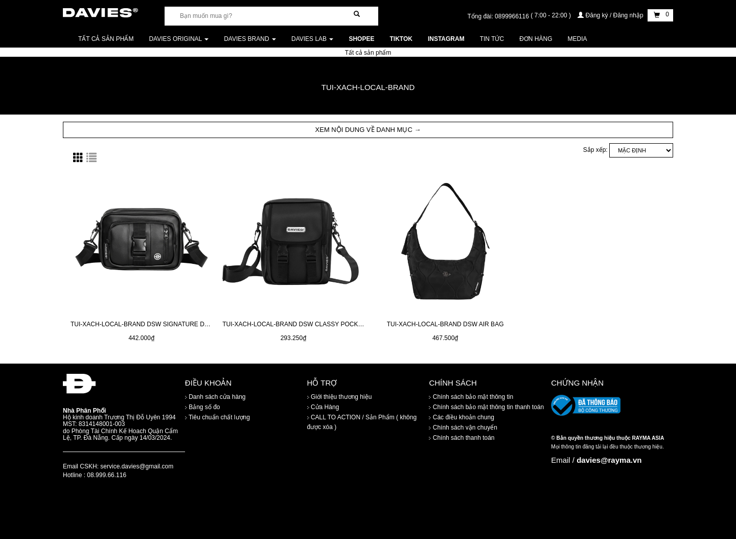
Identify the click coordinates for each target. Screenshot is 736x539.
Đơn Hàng (535, 38)
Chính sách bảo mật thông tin (471, 397)
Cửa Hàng (323, 407)
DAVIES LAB (312, 38)
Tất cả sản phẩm (105, 38)
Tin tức (492, 38)
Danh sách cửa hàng (215, 397)
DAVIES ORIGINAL (179, 38)
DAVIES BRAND (250, 38)
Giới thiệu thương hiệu (339, 397)
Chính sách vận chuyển (463, 428)
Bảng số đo (202, 407)
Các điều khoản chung (461, 417)
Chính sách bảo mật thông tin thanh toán (486, 407)
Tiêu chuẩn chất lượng (217, 417)
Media (577, 38)
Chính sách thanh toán (461, 438)
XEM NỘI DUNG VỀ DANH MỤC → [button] (368, 129)
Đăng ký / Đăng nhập (611, 15)
